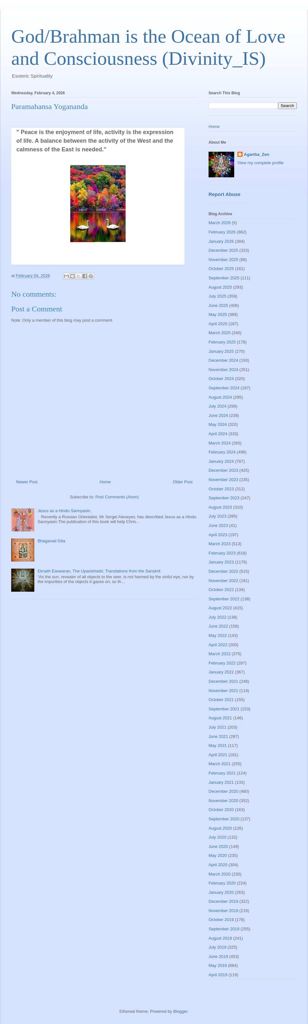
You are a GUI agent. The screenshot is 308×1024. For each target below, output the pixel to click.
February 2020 (222, 883)
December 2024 (223, 360)
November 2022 (223, 580)
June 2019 (218, 956)
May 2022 (218, 635)
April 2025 (218, 323)
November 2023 (223, 479)
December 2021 (223, 681)
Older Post (183, 481)
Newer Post (27, 481)
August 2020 (220, 828)
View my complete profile (260, 162)
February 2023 (222, 553)
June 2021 (218, 736)
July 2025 (218, 296)
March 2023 (220, 543)
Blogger (180, 1011)
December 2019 (223, 901)
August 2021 (220, 717)
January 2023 (221, 562)
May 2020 (218, 855)
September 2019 (224, 929)
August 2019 (220, 938)
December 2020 (223, 791)
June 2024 (218, 415)
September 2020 (224, 819)
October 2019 (221, 919)
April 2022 (218, 644)
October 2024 (221, 378)
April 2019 (218, 974)
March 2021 (220, 763)
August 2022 (220, 607)
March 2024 (220, 443)
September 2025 (224, 277)
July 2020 (218, 837)
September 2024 (224, 387)
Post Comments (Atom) (117, 497)
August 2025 (220, 287)
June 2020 (218, 846)
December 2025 (223, 250)
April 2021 (218, 754)
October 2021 (221, 699)
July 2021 (218, 727)
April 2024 (218, 433)
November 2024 (223, 369)
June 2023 (218, 525)
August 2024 (220, 397)
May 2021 (218, 745)
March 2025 (220, 332)
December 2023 (223, 470)
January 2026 (221, 241)
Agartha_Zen (256, 154)
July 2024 (218, 406)
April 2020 (218, 864)
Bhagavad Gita (51, 540)
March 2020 (220, 874)
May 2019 (218, 965)
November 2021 (223, 690)
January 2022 (221, 672)
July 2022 (218, 617)
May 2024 (218, 424)
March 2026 (220, 222)
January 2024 (221, 461)
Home (105, 481)
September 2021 (224, 709)
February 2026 (222, 232)
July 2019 (218, 947)
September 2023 (224, 497)
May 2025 (218, 314)
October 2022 (221, 589)
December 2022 (223, 571)
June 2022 (218, 626)
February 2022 (222, 663)
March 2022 (220, 653)
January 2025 (221, 351)
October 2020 (221, 809)
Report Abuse (224, 194)
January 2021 (221, 782)
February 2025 (222, 342)
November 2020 (223, 800)
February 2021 (222, 773)
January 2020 (221, 892)
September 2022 (224, 599)
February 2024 (222, 452)
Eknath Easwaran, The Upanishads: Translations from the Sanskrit (99, 571)
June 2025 (218, 305)
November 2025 (223, 259)
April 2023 (218, 534)
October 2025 (221, 268)
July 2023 (218, 516)
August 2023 (220, 507)
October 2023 (221, 489)
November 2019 (223, 910)
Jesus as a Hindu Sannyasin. (64, 510)
